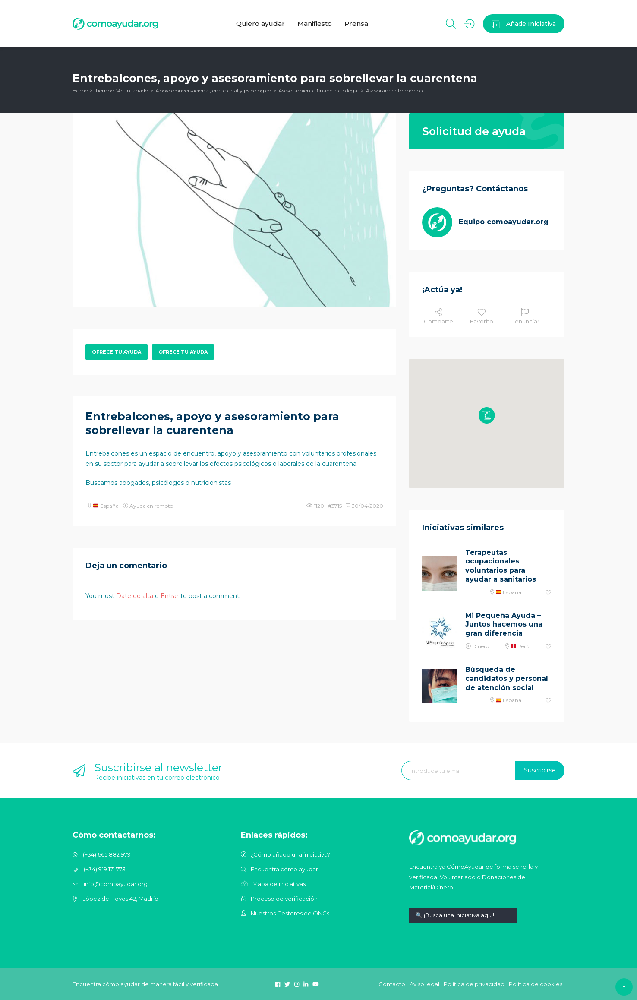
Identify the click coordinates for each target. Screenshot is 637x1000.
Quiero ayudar (260, 23)
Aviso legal (424, 984)
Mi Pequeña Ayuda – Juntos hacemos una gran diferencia (503, 624)
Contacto (391, 984)
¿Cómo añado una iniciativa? (290, 854)
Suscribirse (540, 770)
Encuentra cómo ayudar (284, 869)
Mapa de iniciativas (279, 883)
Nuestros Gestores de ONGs (290, 913)
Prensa (357, 23)
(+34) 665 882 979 (107, 854)
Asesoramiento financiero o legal (318, 90)
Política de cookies (535, 984)
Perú (520, 646)
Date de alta (134, 596)
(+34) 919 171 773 (105, 869)
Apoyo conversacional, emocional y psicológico (213, 90)
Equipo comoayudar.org (504, 222)
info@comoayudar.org (116, 883)
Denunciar (524, 316)
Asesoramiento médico (394, 90)
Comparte (438, 316)
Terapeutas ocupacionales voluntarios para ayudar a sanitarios (500, 565)
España (106, 506)
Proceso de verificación (284, 898)
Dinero (480, 646)
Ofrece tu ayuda (116, 352)
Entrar (170, 596)
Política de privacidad (474, 984)
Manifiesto (314, 23)
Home (80, 90)
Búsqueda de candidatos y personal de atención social (506, 678)
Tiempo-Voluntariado (121, 90)
